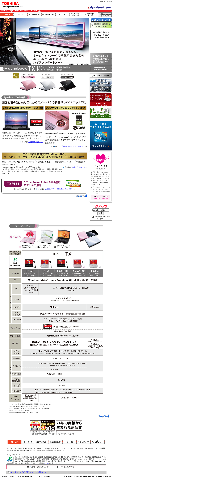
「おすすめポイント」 (35, 142)
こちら (46, 463)
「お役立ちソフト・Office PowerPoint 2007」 (58, 189)
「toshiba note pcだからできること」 (73, 146)
